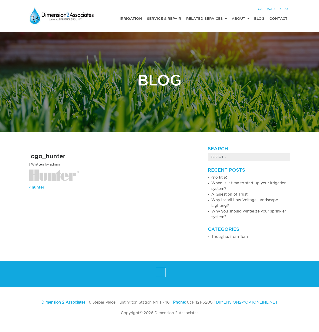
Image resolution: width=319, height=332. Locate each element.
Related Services (205, 18)
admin (55, 164)
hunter (36, 187)
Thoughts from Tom (229, 237)
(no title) (219, 177)
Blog (259, 18)
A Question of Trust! (229, 194)
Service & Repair (164, 18)
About (239, 18)
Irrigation (131, 18)
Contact (278, 18)
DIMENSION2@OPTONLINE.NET (247, 302)
